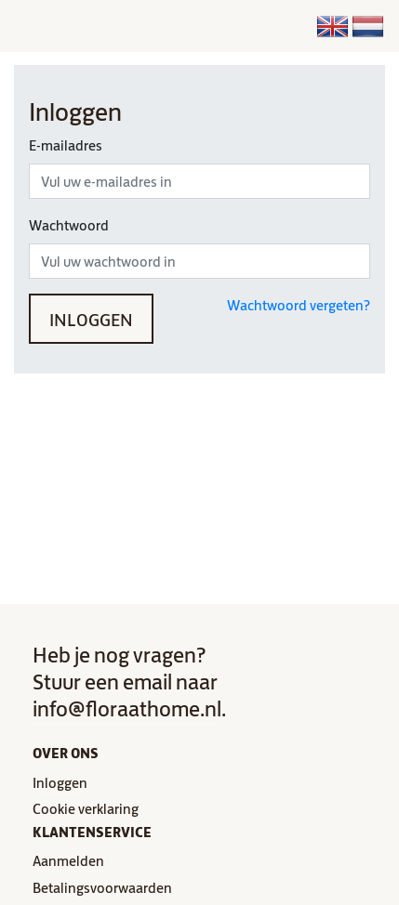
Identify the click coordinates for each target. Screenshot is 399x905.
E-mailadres (65, 144)
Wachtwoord (69, 224)
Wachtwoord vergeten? (298, 304)
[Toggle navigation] (134, 26)
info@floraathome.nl (127, 707)
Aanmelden (68, 860)
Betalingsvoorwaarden (102, 887)
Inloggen (91, 318)
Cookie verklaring (86, 808)
